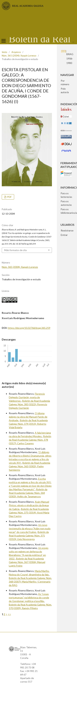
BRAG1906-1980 (69, 58)
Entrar (64, 234)
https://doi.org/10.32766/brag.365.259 (29, 327)
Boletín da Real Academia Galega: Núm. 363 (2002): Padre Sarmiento (29, 466)
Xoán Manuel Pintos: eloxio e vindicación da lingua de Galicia (29, 505)
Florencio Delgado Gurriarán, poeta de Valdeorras (27, 397)
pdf (9, 196)
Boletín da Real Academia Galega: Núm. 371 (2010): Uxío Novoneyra (29, 535)
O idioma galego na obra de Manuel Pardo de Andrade (28, 417)
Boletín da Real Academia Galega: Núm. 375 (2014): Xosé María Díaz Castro (29, 512)
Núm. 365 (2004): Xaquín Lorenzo (19, 55)
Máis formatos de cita (15, 250)
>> (9, 614)
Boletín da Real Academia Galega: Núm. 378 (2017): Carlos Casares (30, 440)
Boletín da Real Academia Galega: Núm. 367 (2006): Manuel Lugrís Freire (27, 562)
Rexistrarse (67, 230)
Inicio (4, 52)
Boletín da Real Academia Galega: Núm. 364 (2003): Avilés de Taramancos (28, 493)
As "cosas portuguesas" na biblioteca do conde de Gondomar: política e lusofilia (29, 597)
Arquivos (16, 52)
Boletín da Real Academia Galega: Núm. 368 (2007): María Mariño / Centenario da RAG (30, 582)
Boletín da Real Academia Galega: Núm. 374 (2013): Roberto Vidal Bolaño (28, 424)
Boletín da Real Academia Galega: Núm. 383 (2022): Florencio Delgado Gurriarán (29, 404)
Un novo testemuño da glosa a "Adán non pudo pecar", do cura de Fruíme (30, 528)
